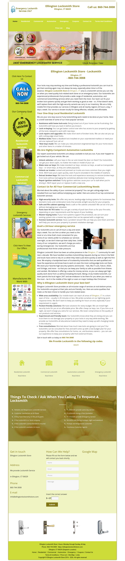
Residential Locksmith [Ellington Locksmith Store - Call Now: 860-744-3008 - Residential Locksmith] (22, 372)
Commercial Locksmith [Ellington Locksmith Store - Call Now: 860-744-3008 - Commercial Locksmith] (49, 372)
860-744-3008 (106, 7)
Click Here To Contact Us (22, 77)
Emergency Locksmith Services (22, 213)
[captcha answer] (55, 498)
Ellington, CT (76, 75)
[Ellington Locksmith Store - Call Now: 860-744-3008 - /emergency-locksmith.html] (103, 362)
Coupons (75, 21)
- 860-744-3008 (76, 78)
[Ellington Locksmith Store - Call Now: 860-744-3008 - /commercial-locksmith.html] (49, 362)
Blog (68, 28)
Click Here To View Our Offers (21, 247)
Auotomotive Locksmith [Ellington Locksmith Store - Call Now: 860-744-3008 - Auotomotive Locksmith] (76, 372)
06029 (76, 345)
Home (15, 21)
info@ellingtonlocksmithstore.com (24, 497)
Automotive (51, 21)
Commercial (38, 21)
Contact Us (87, 21)
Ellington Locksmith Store (56, 91)
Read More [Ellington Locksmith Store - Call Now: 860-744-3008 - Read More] (22, 376)
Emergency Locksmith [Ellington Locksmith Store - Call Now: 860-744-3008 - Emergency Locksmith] (103, 372)
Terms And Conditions (103, 21)
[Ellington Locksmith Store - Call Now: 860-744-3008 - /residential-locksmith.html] (22, 362)
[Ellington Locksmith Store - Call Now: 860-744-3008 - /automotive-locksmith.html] (76, 362)
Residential (25, 21)
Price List (58, 28)
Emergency (64, 21)
